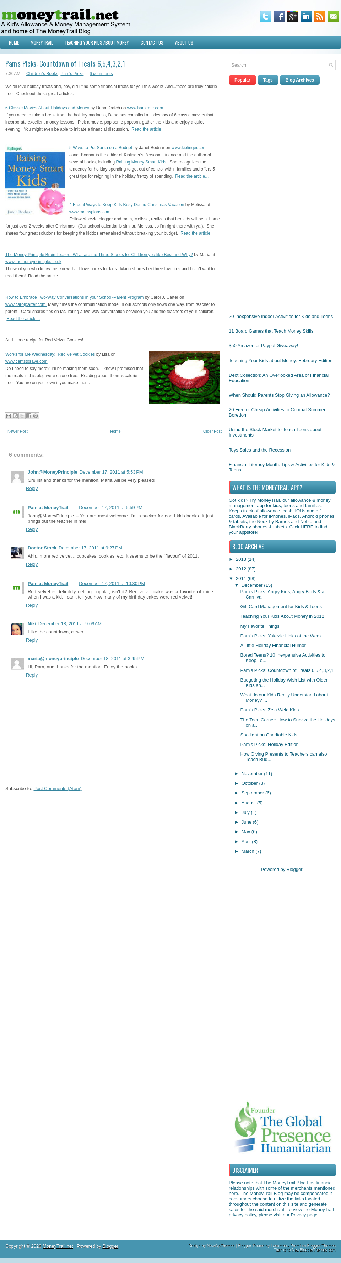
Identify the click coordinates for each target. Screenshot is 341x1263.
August (249, 802)
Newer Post (17, 431)
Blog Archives (300, 80)
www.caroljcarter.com (26, 304)
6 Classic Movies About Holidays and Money (47, 107)
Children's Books (42, 73)
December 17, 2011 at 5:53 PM (111, 472)
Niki (32, 623)
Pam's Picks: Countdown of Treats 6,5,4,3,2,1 (65, 63)
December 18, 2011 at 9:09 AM (70, 623)
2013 (242, 559)
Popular (242, 80)
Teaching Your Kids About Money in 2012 (282, 616)
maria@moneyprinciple (53, 658)
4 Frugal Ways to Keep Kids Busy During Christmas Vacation (127, 204)
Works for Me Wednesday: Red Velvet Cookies (50, 354)
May (246, 831)
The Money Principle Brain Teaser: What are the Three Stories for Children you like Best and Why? (99, 254)
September (253, 792)
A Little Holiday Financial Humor (272, 645)
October (250, 783)
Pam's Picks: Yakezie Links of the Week (280, 635)
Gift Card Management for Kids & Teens (281, 606)
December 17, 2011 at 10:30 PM (112, 583)
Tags (268, 80)
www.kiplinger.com (189, 147)
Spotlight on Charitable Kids (268, 734)
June (247, 822)
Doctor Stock (42, 547)
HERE (307, 526)
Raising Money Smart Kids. (141, 162)
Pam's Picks (71, 73)
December (253, 585)
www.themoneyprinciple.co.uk (33, 261)
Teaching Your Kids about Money (97, 42)
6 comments (101, 73)
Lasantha (279, 1245)
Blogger (294, 869)
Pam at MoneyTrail (48, 507)
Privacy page (304, 1214)
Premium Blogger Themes (313, 1245)
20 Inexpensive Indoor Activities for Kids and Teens (281, 316)
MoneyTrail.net (58, 1246)
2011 (242, 578)
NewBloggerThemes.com (314, 1250)
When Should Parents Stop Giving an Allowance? (279, 395)
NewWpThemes (220, 1245)
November (253, 773)
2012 (242, 569)
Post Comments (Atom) (58, 788)
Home (14, 42)
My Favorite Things (259, 626)
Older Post (212, 431)
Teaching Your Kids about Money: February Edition (280, 360)
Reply (32, 488)
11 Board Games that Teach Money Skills (271, 331)
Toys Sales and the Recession (260, 450)
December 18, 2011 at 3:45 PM (112, 658)
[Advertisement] (251, 197)
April (247, 841)
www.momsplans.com (89, 211)
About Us (184, 42)
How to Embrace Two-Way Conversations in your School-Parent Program (74, 297)
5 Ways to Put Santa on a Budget (100, 147)
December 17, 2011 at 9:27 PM (90, 547)
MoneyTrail (42, 42)
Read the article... (148, 129)
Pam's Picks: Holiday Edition (269, 744)
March (249, 851)
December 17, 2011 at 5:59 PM (110, 507)
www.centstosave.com (26, 361)
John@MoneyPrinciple (52, 472)
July (246, 812)
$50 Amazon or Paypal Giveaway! (263, 345)
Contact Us (152, 42)
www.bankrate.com (145, 107)
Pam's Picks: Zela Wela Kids (269, 710)
